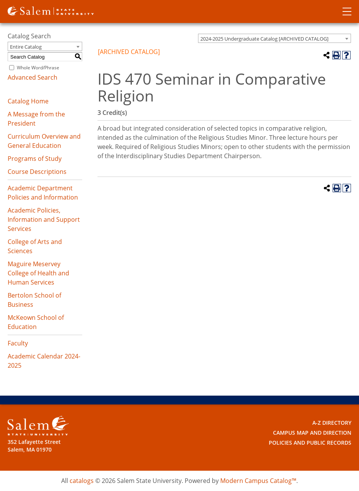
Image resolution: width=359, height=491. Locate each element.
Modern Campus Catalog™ (258, 480)
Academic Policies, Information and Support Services (44, 219)
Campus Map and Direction (312, 432)
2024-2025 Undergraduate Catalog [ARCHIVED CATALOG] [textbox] (264, 38)
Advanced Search (32, 77)
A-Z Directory (331, 422)
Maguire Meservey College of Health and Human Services (38, 273)
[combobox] (274, 38)
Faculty (18, 343)
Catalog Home (28, 101)
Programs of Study (35, 158)
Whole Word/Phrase (38, 67)
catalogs (82, 480)
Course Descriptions (37, 171)
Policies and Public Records (310, 442)
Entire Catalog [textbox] (26, 46)
